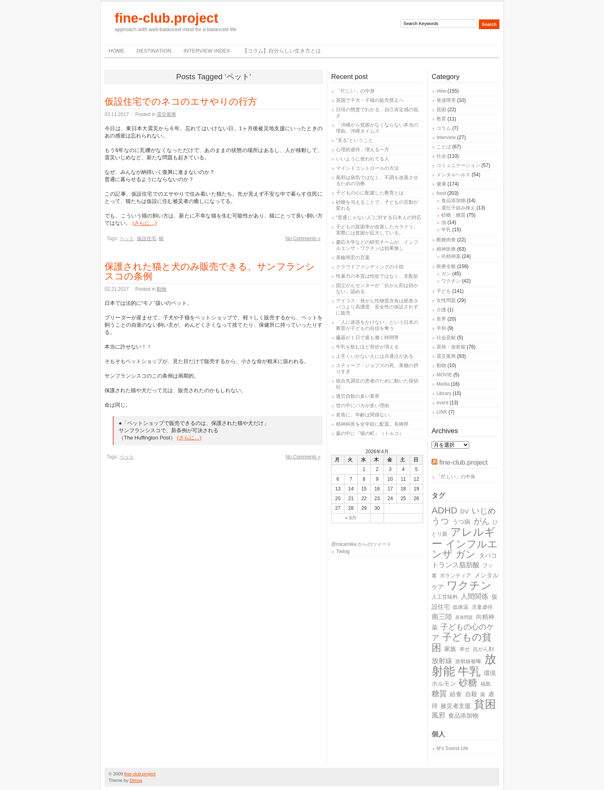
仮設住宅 (146, 238)
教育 (441, 119)
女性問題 (446, 300)
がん (482, 521)
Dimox (136, 780)
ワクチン (451, 281)
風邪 (438, 715)
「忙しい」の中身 (355, 91)
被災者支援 (455, 705)
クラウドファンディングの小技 (370, 267)
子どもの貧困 (462, 642)
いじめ (484, 510)
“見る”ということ (354, 140)
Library (443, 393)
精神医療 (446, 249)
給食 (456, 694)
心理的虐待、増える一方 (362, 149)
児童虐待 (482, 607)
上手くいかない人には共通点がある (374, 356)
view (441, 91)
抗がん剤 (483, 649)
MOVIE (444, 375)
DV (464, 511)
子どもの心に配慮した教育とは (370, 193)
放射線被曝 (468, 661)
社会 (441, 156)
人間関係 (474, 596)
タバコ (488, 555)
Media (443, 384)
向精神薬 (451, 256)
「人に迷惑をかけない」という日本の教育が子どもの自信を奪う (377, 325)
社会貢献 (446, 337)
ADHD (444, 510)
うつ (440, 521)
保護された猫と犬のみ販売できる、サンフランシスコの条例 (210, 271)
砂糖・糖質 (453, 215)
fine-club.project (166, 18)
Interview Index (206, 51)
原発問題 (464, 617)
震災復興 (166, 114)
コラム (443, 128)
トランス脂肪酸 (456, 565)
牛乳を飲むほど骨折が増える (367, 347)
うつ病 (461, 521)
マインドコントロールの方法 (367, 168)
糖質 (439, 693)
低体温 (460, 607)
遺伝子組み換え (458, 208)
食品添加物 (453, 200)
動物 (161, 289)
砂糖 (468, 683)
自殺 (471, 694)
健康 (441, 184)
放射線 (442, 661)
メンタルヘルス (453, 174)
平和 (441, 328)
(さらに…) (144, 223)
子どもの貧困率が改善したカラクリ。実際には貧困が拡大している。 (377, 230)
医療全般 (446, 266)
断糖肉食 (446, 240)
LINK (441, 412)
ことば (443, 147)
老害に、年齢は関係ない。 (365, 415)
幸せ (464, 649)
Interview (446, 137)
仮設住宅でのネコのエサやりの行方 (181, 101)
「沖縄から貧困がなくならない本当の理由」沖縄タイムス (377, 128)
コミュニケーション (458, 165)
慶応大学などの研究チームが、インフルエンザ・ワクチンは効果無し (377, 245)
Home (116, 51)
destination (153, 51)
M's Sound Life (452, 748)
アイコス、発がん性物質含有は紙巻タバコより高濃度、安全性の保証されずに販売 (377, 307)
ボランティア (455, 575)
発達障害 (446, 100)
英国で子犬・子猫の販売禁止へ (370, 100)
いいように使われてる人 (362, 159)
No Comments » (303, 238)
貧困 (441, 109)
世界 (441, 319)
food (441, 193)
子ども (443, 291)
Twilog (343, 551)
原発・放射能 (451, 347)
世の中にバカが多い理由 (362, 405)
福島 (485, 684)
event (442, 403)
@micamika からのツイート (361, 544)
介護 (441, 310)
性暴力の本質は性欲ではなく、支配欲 (377, 276)
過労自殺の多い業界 (358, 396)
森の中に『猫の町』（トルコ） (370, 433)
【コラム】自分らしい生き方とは (281, 51)
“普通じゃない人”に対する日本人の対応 (379, 217)
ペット (127, 238)
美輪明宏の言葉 (353, 257)
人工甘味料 (445, 597)
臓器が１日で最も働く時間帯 (367, 337)
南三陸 (442, 617)
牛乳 (446, 229)
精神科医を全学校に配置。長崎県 (372, 424)
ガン (446, 274)
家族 (450, 648)
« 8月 (351, 518)
